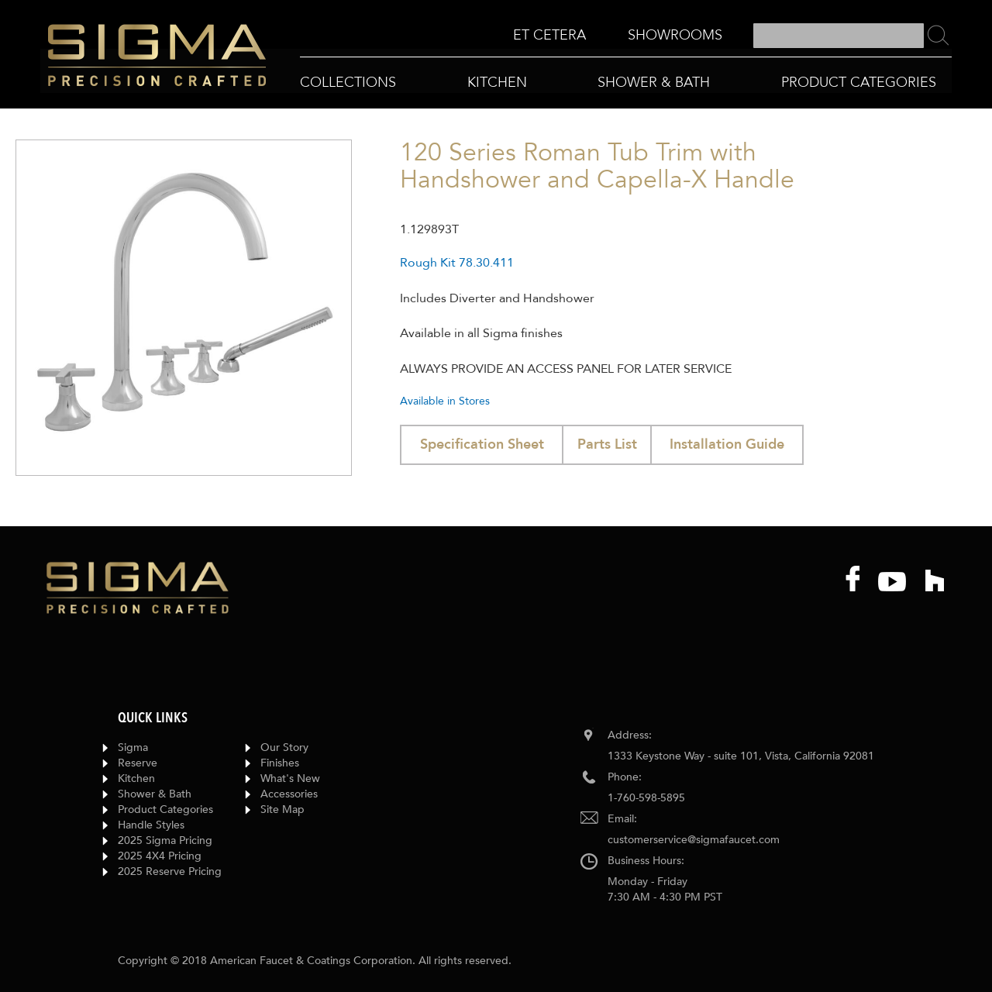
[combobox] (838, 35)
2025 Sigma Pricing (165, 840)
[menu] (618, 36)
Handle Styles (151, 825)
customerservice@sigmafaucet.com (694, 839)
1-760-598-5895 (646, 797)
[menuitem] (549, 35)
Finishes (279, 763)
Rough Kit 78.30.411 (457, 262)
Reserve (137, 763)
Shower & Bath (154, 794)
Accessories (289, 794)
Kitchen (136, 778)
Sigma (133, 747)
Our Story (284, 747)
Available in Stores (445, 401)
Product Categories (165, 809)
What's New (290, 778)
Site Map (282, 809)
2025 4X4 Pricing (160, 856)
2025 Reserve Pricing (170, 871)
